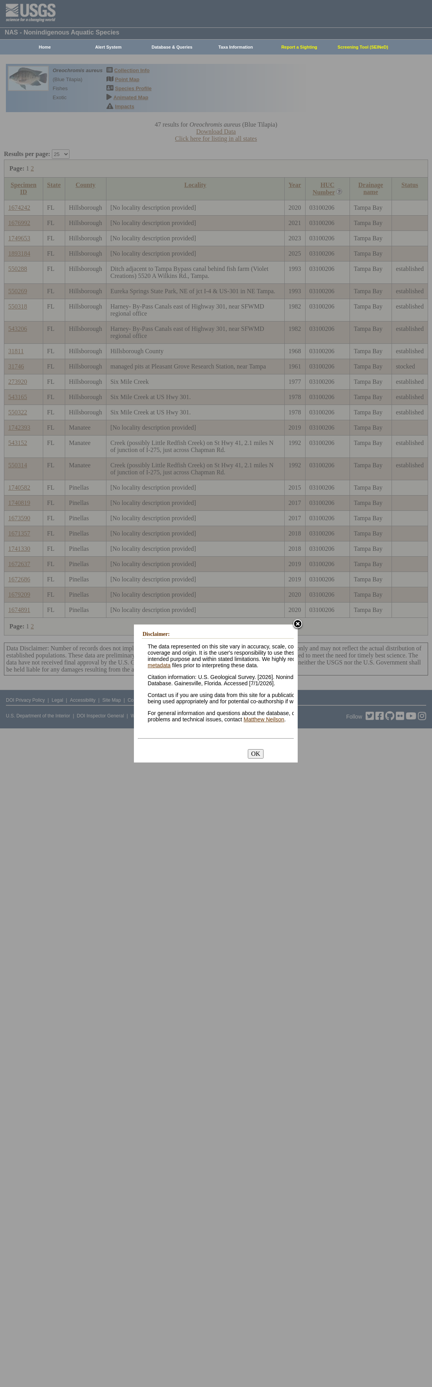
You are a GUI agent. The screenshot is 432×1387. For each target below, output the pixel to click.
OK (255, 753)
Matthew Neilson (263, 719)
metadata (159, 665)
